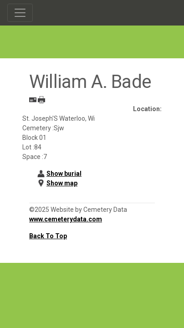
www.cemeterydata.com (65, 219)
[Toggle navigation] (20, 13)
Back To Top (48, 236)
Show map (61, 183)
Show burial (64, 173)
